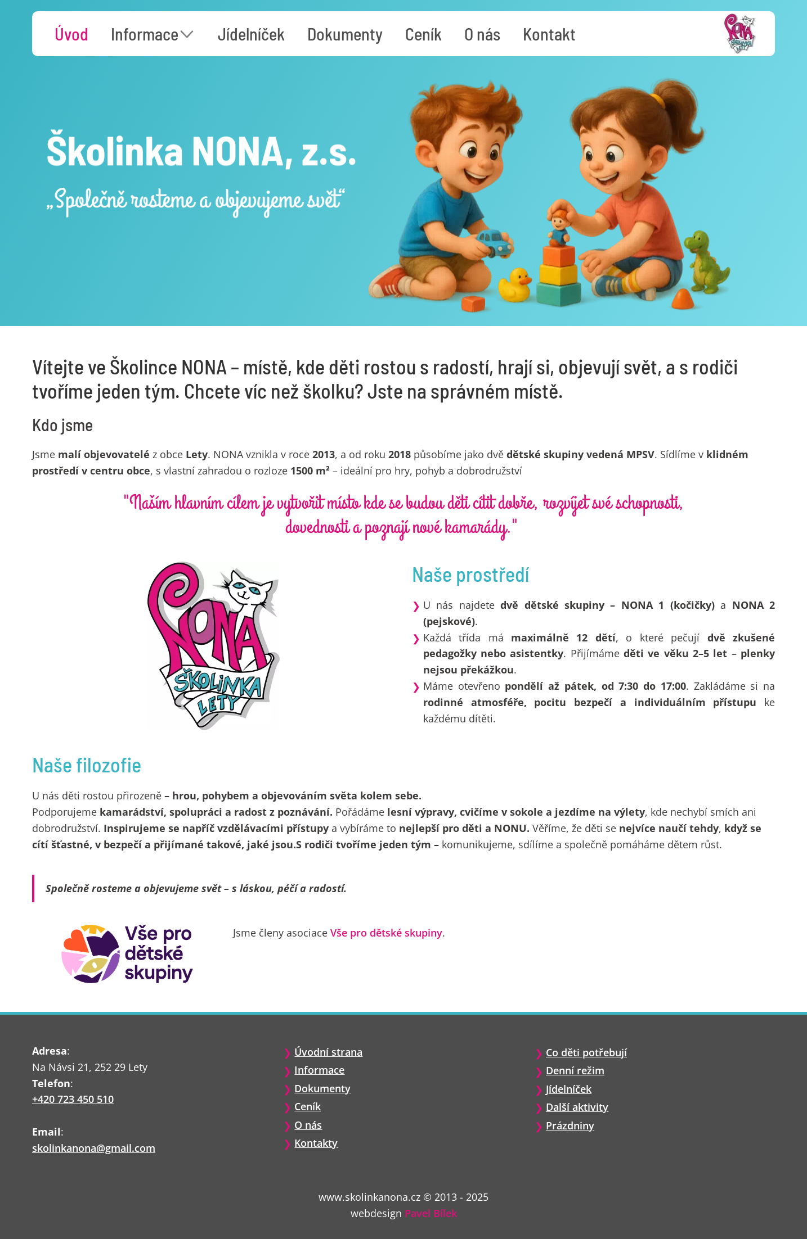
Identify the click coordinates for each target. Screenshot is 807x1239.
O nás (482, 34)
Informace (144, 34)
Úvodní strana (328, 1052)
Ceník (423, 34)
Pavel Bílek (431, 1213)
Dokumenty (345, 34)
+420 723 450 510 (73, 1099)
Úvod (71, 34)
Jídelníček (251, 34)
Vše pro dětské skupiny (386, 932)
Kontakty (316, 1143)
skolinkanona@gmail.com (93, 1148)
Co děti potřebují (586, 1052)
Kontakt (549, 34)
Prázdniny (570, 1125)
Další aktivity (577, 1107)
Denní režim (575, 1070)
